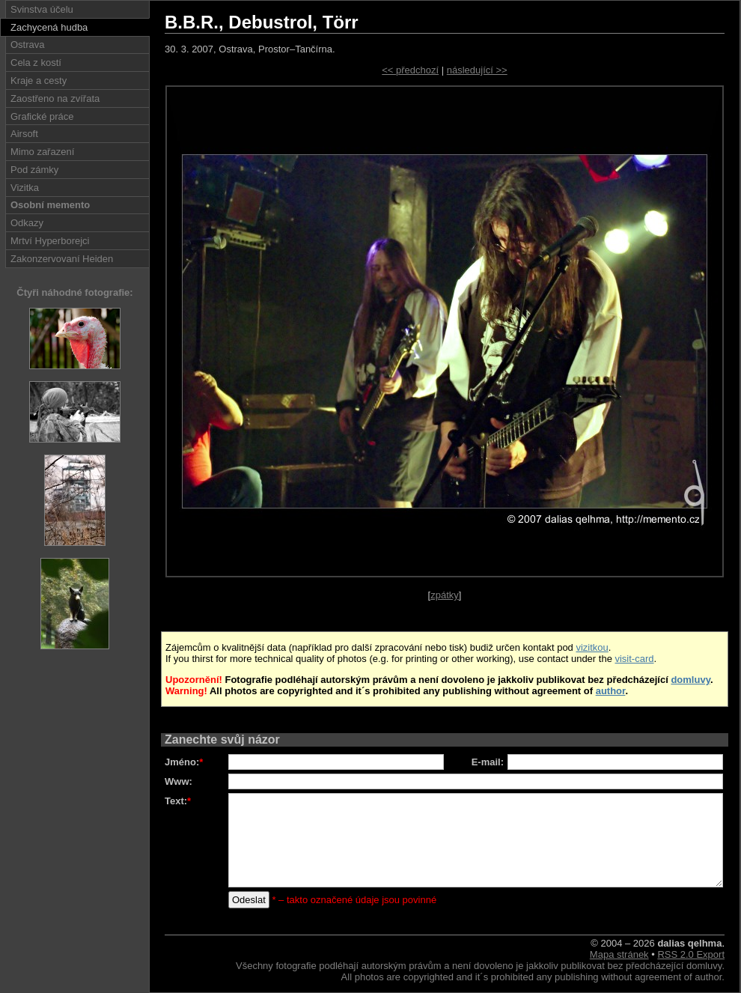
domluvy (690, 679)
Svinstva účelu (41, 9)
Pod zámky (34, 169)
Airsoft (24, 133)
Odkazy (26, 222)
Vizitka (24, 187)
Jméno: (184, 762)
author (611, 690)
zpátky (444, 595)
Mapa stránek (619, 954)
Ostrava (27, 44)
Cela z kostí (35, 62)
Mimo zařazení (42, 151)
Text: (178, 801)
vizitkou (592, 647)
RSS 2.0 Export (691, 954)
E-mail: (488, 762)
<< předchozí (410, 70)
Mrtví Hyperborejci (49, 240)
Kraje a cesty (38, 80)
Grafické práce (42, 116)
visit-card (634, 658)
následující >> (477, 70)
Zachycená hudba (49, 27)
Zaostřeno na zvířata (55, 98)
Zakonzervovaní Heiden (61, 258)
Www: (178, 781)
